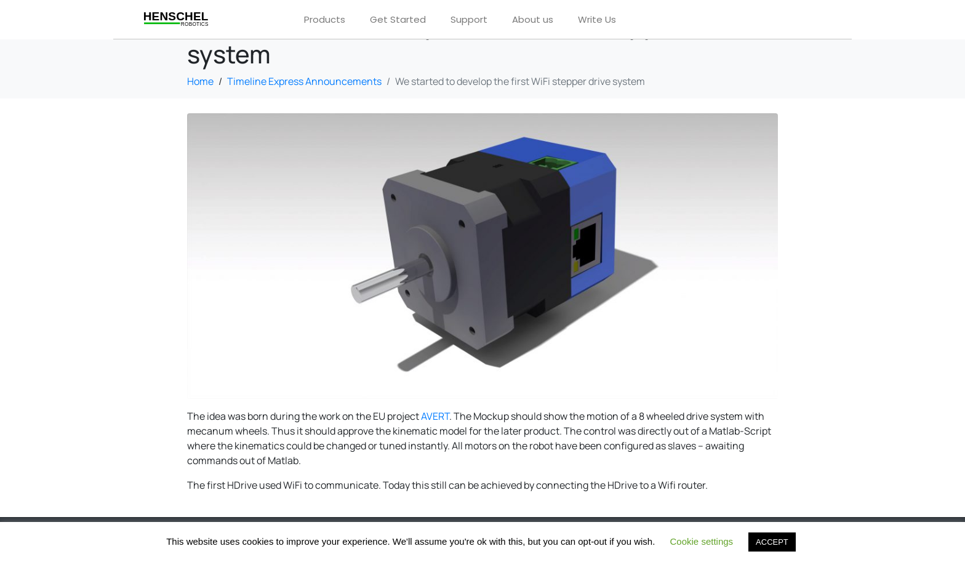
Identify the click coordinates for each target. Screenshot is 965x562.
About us (532, 19)
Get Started (398, 19)
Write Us (597, 19)
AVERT (435, 416)
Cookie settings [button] (702, 541)
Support (468, 19)
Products (324, 19)
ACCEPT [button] (772, 542)
